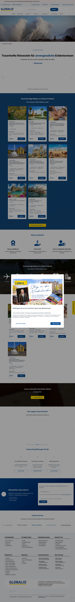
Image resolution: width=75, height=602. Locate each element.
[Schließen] (61, 277)
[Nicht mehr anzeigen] (20, 323)
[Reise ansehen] (55, 323)
